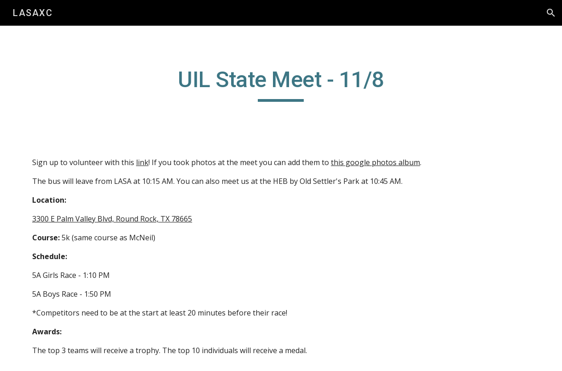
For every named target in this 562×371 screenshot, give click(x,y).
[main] (281, 83)
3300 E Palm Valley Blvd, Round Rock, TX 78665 (112, 219)
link (142, 162)
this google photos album (375, 162)
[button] (551, 13)
